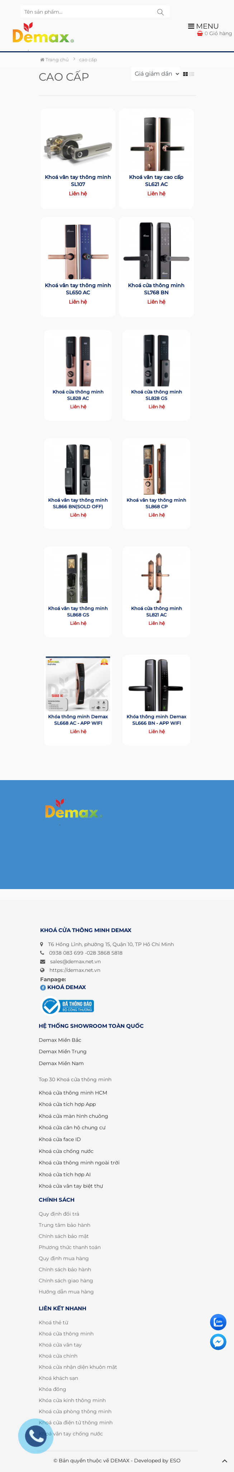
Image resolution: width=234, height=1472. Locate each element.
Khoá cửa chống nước (66, 1151)
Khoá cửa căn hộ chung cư (72, 1127)
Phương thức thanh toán (70, 1247)
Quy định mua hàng (64, 1258)
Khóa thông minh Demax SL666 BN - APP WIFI (156, 713)
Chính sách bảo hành (65, 1269)
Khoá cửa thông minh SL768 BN (156, 288)
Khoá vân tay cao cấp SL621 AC (156, 180)
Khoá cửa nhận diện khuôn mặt (78, 1367)
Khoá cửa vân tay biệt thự (71, 1186)
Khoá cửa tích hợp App (67, 1104)
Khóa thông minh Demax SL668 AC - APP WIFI (77, 713)
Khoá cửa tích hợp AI (65, 1174)
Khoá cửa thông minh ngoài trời (79, 1162)
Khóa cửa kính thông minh (72, 1400)
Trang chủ (54, 59)
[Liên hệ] (218, 1322)
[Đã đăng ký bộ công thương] (67, 1006)
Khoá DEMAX (63, 987)
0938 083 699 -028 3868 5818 (86, 953)
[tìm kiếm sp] (160, 12)
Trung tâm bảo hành (64, 1225)
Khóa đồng (52, 1389)
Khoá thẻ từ (53, 1322)
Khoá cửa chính (58, 1356)
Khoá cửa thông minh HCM (73, 1092)
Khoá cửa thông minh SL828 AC (78, 388)
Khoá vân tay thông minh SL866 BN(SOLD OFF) (77, 496)
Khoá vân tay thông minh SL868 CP (156, 496)
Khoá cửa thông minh (66, 1333)
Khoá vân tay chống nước (71, 1433)
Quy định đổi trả (59, 1214)
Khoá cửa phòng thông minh (75, 1411)
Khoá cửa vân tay (60, 1345)
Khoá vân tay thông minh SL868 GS (77, 604)
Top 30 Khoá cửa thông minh (75, 1079)
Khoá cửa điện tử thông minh (76, 1422)
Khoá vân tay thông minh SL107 (78, 180)
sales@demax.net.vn (75, 961)
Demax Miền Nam (61, 1063)
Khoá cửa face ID (60, 1139)
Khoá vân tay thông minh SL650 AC (78, 288)
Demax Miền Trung (63, 1051)
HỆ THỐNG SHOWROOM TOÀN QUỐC (91, 1025)
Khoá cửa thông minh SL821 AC (156, 604)
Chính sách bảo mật (64, 1236)
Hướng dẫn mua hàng (66, 1291)
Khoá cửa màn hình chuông (73, 1116)
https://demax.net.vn (74, 970)
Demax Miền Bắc (60, 1040)
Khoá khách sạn (58, 1378)
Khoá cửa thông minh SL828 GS (156, 388)
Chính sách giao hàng (66, 1280)
